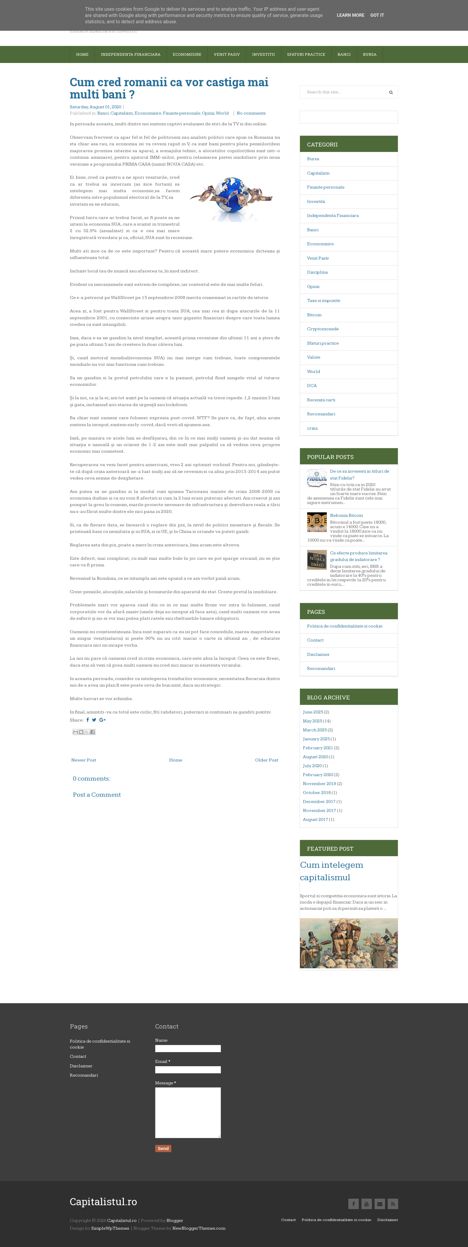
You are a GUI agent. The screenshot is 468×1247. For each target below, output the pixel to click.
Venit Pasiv (318, 258)
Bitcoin (314, 314)
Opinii (208, 113)
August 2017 (315, 819)
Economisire (187, 54)
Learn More (350, 15)
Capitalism (121, 113)
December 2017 (319, 801)
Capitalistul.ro (103, 1201)
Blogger (175, 1220)
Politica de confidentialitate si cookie (344, 626)
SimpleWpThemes (110, 1228)
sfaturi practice (306, 54)
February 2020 (318, 774)
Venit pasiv (227, 54)
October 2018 (317, 792)
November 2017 (319, 810)
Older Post (266, 760)
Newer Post (83, 760)
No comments (252, 113)
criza (312, 428)
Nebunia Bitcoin (346, 515)
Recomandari (321, 414)
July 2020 (312, 765)
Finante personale (181, 113)
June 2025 (313, 712)
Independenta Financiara (333, 215)
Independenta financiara (131, 54)
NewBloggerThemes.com (199, 1228)
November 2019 (319, 783)
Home (82, 54)
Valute (313, 357)
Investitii (263, 54)
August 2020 (315, 756)
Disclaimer (318, 654)
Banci (344, 54)
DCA (312, 385)
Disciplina (317, 272)
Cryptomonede (323, 329)
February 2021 (318, 747)
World (222, 113)
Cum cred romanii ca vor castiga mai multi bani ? (169, 88)
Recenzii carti (321, 400)
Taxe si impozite (323, 300)
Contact (315, 640)
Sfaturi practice (323, 343)
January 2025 (316, 739)
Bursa (370, 54)
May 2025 (312, 721)
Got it (377, 15)
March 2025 (315, 730)
